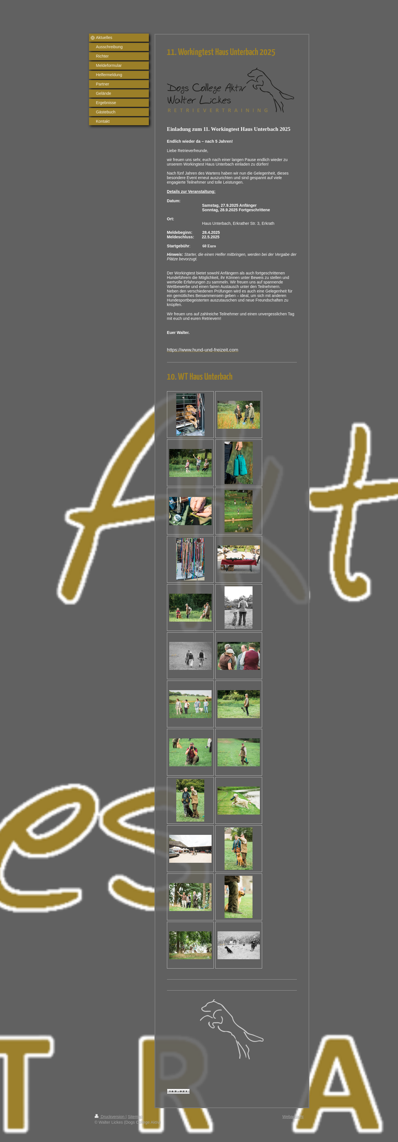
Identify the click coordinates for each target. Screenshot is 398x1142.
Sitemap (135, 1116)
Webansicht (293, 1116)
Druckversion (110, 1116)
